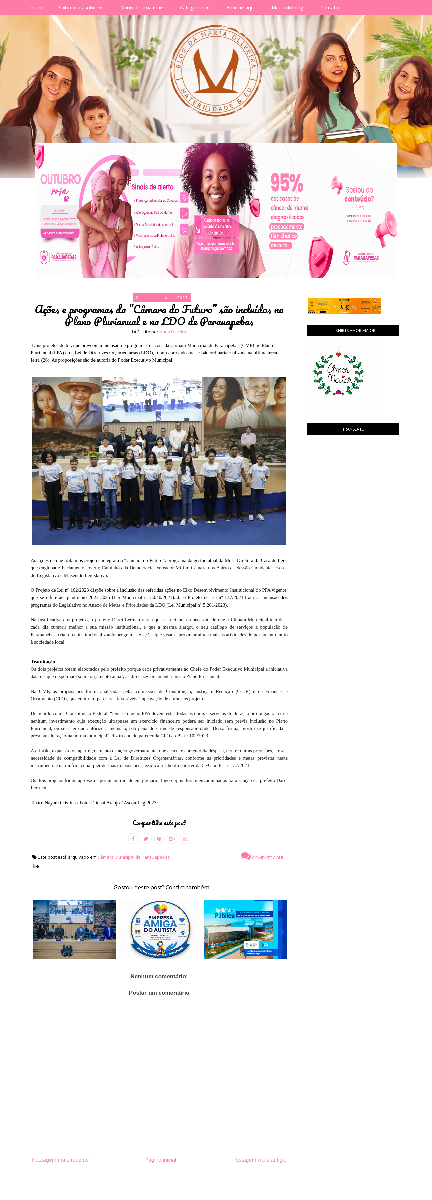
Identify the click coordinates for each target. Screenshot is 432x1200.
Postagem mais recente (60, 1160)
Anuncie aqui (240, 7)
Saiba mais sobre (81, 7)
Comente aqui (262, 856)
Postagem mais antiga (259, 1160)
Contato (329, 7)
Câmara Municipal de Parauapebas (134, 857)
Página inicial (160, 1160)
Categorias (195, 7)
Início (36, 7)
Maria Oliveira (172, 332)
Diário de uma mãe (141, 7)
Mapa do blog (287, 7)
